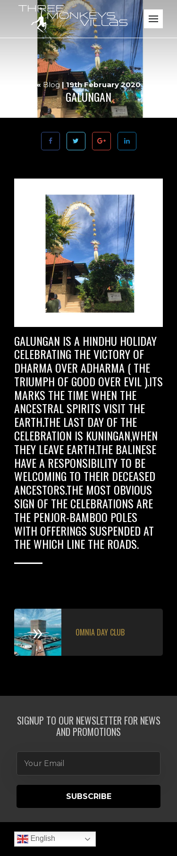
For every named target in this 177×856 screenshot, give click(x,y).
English (36, 839)
